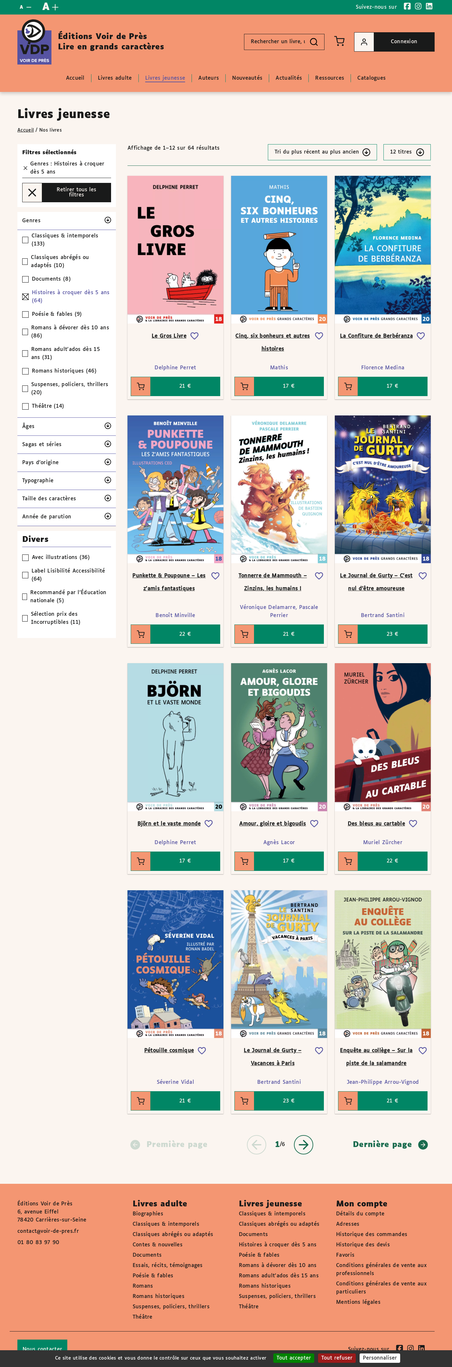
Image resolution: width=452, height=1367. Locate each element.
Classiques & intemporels (166, 1224)
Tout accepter (294, 1358)
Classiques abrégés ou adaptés (173, 1234)
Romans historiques (158, 1296)
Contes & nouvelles (158, 1245)
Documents (147, 1255)
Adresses (347, 1224)
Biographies (148, 1214)
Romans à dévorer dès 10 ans (278, 1265)
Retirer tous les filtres (59, 192)
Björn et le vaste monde (169, 824)
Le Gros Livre (169, 336)
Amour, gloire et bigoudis (272, 824)
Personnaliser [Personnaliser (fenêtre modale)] (380, 1358)
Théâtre (143, 1317)
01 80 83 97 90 (38, 1242)
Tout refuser (337, 1358)
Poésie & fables (153, 1276)
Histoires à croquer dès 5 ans (278, 1245)
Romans (143, 1286)
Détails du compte (360, 1214)
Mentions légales (358, 1302)
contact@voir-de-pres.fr (48, 1231)
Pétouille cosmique (169, 1050)
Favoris (345, 1255)
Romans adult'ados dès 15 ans (279, 1276)
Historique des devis (363, 1245)
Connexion (385, 42)
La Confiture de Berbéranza (376, 336)
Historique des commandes (371, 1234)
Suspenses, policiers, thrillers (171, 1307)
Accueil (25, 130)
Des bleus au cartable (376, 824)
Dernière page (390, 1145)
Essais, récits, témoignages (168, 1265)
